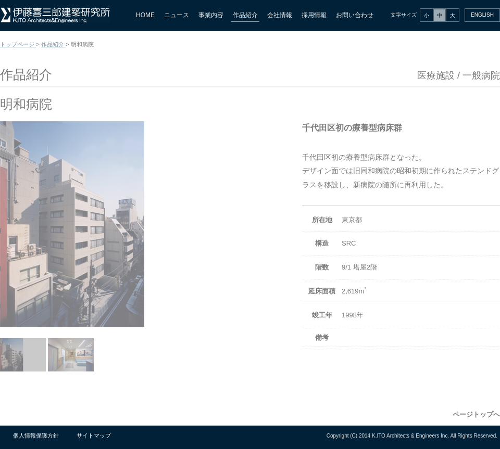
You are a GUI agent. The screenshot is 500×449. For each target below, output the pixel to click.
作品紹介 (245, 15)
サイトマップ (94, 435)
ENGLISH (482, 15)
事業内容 (210, 15)
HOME (145, 15)
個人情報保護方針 (36, 435)
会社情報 (279, 15)
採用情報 (314, 15)
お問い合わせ (354, 15)
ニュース (176, 15)
